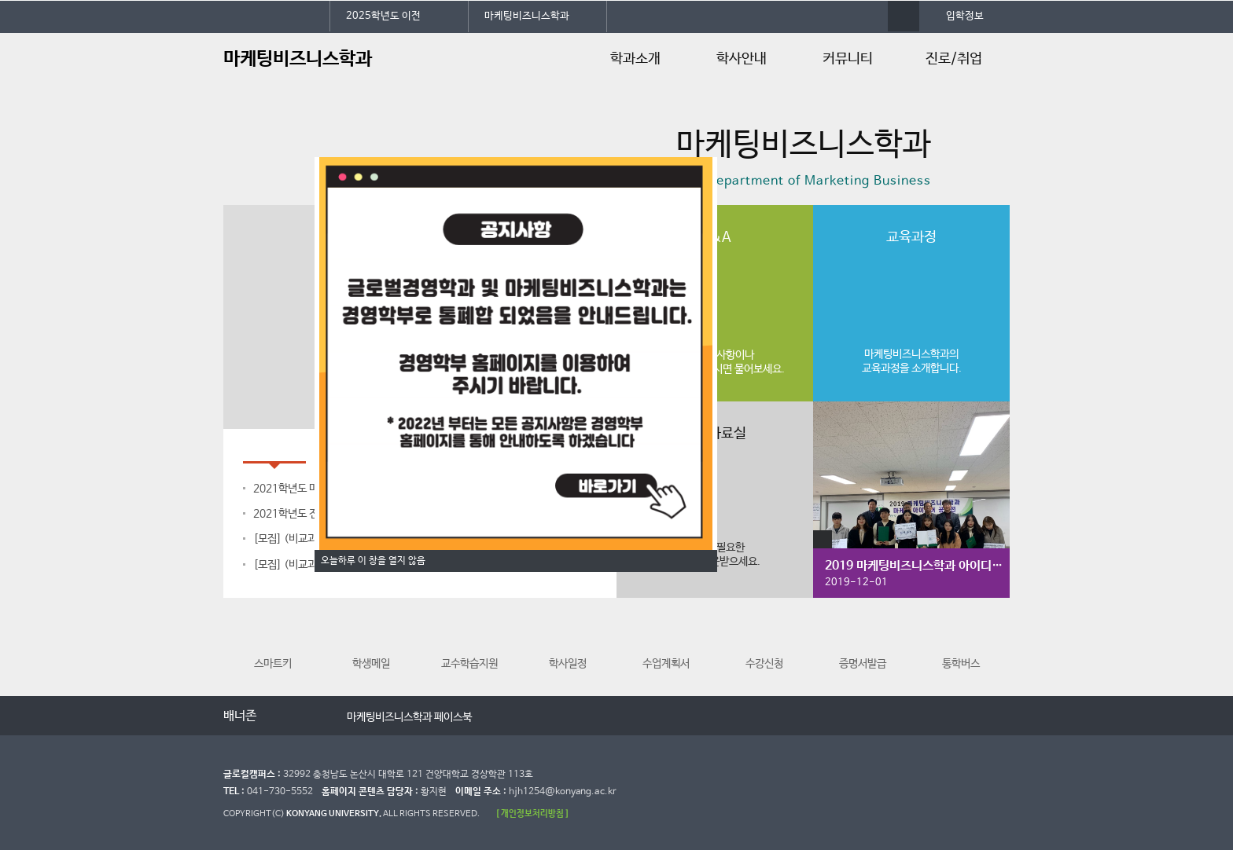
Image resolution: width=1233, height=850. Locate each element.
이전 (280, 717)
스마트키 (273, 643)
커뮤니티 (848, 59)
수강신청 (764, 643)
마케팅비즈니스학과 (526, 16)
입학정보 (965, 16)
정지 (231, 185)
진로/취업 (954, 59)
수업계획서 (666, 643)
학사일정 (568, 643)
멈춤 (296, 717)
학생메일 (371, 643)
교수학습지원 (469, 643)
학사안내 (741, 59)
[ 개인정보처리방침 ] (532, 813)
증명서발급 (862, 643)
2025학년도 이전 (383, 16)
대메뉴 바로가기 (0, 0)
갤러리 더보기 (822, 539)
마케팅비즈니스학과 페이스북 (409, 717)
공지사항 (274, 446)
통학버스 (961, 643)
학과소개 (635, 59)
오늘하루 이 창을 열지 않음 (373, 560)
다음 (311, 717)
